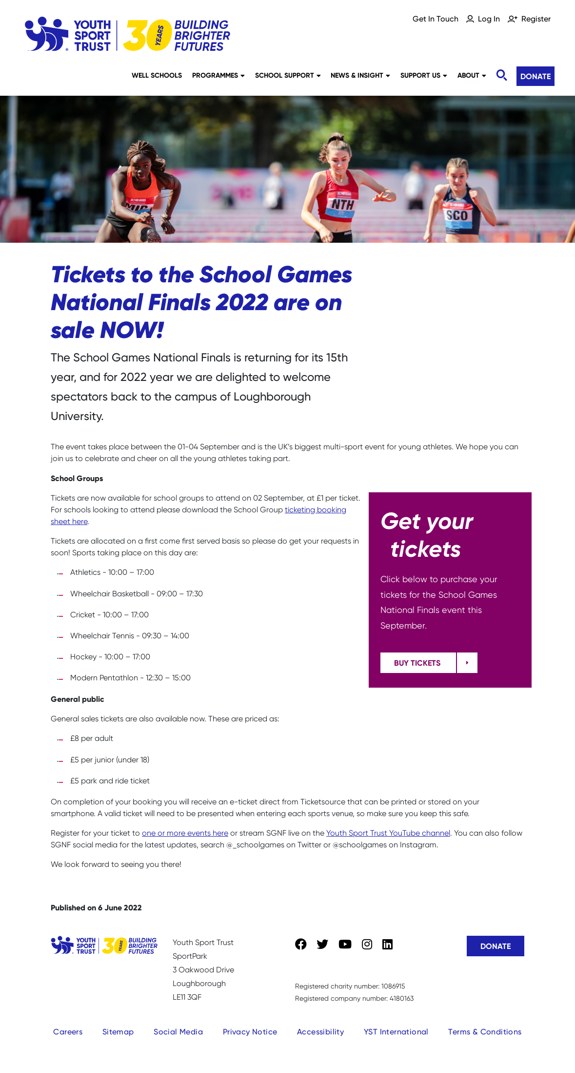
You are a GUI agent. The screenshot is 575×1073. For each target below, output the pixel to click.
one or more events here (185, 833)
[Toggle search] (501, 75)
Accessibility (320, 1031)
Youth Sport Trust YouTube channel (388, 833)
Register (536, 18)
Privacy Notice (250, 1031)
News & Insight (360, 75)
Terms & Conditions (484, 1031)
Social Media (178, 1031)
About (471, 75)
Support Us (423, 75)
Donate (535, 76)
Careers (67, 1031)
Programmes (218, 75)
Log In (489, 18)
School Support (288, 75)
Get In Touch (435, 18)
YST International (396, 1031)
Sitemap (118, 1031)
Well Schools (157, 75)
